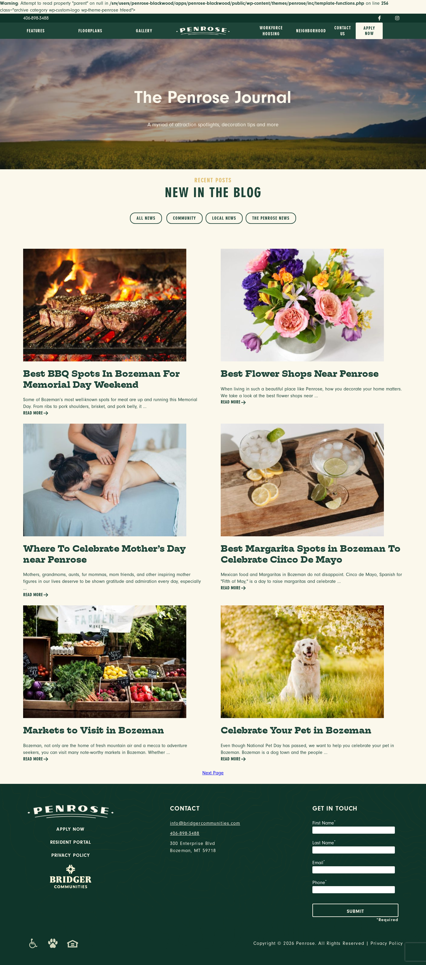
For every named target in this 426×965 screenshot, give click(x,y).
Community (184, 218)
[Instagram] (397, 18)
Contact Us (342, 30)
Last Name (355, 847)
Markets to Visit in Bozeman (93, 730)
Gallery (144, 31)
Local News (224, 218)
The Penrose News (271, 218)
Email (355, 867)
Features (36, 31)
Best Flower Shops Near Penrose (300, 373)
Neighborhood (311, 31)
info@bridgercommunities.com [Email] (205, 823)
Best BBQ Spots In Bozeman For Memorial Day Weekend (101, 379)
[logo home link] (203, 30)
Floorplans (90, 31)
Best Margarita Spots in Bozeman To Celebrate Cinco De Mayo (310, 554)
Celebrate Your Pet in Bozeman (296, 730)
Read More (36, 413)
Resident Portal (70, 842)
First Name (355, 827)
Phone (355, 887)
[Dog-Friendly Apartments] (53, 943)
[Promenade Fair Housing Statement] (73, 943)
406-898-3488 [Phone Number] (36, 18)
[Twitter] (388, 17)
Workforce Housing (271, 30)
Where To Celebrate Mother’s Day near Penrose (104, 554)
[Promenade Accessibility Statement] (33, 943)
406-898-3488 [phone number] (185, 833)
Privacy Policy (70, 855)
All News (145, 218)
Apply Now (369, 30)
